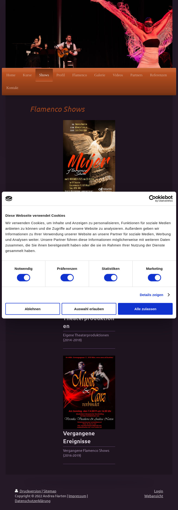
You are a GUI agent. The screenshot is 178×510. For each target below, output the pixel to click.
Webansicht (153, 496)
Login (158, 491)
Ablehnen (33, 309)
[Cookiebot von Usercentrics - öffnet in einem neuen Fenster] (152, 198)
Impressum (77, 496)
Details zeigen (151, 295)
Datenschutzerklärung (33, 500)
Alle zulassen (145, 309)
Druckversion (28, 491)
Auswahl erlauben (89, 309)
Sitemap (49, 491)
